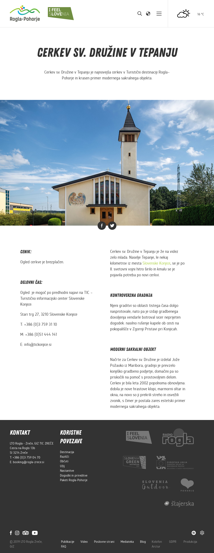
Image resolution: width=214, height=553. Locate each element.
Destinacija (67, 452)
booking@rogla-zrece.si (28, 462)
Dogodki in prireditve (73, 475)
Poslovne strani (104, 542)
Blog (143, 542)
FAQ (63, 546)
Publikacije (67, 542)
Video (84, 542)
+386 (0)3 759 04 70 (26, 457)
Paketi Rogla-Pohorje (73, 480)
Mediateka (127, 542)
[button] (148, 13)
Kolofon (157, 542)
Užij (62, 466)
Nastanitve (67, 471)
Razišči (64, 457)
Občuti (64, 461)
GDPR (173, 542)
